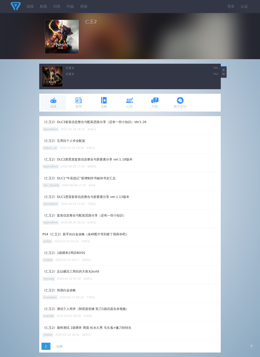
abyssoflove (50, 129)
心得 (129, 102)
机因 (43, 6)
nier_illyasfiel (51, 185)
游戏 (30, 6)
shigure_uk (50, 147)
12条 (59, 346)
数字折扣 (180, 102)
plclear (47, 241)
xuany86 (48, 316)
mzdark (47, 260)
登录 (230, 6)
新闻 (78, 102)
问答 (57, 6)
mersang (48, 278)
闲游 (83, 6)
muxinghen (50, 297)
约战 (70, 6)
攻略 (104, 102)
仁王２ (70, 67)
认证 (244, 6)
